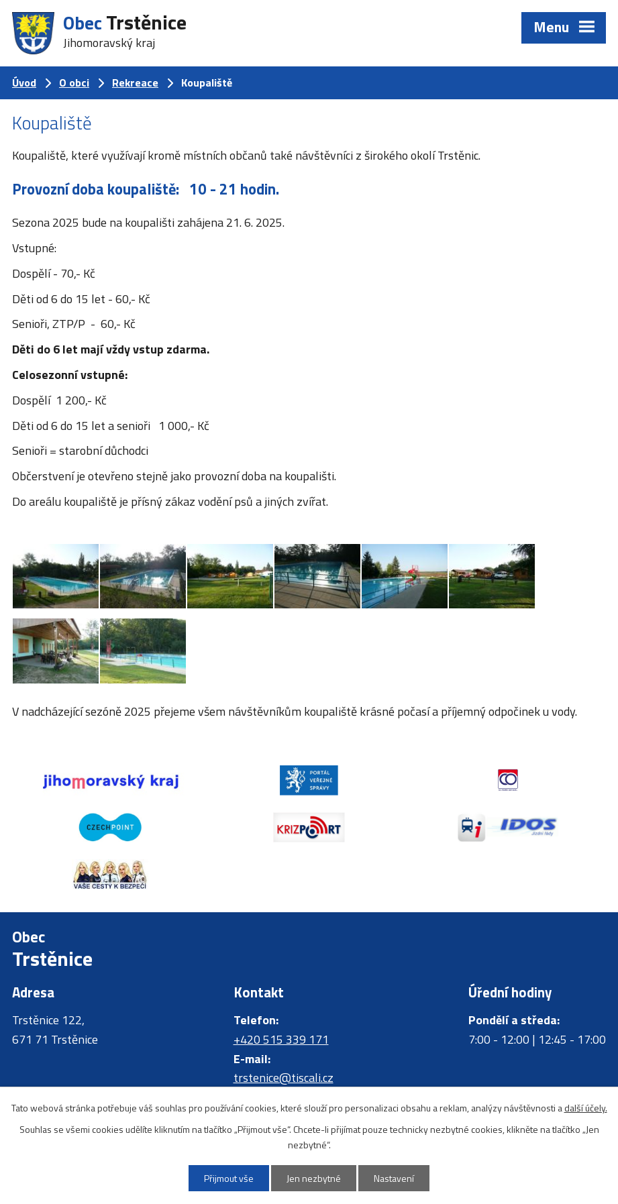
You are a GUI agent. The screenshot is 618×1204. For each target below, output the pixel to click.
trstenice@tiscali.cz (283, 1078)
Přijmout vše (229, 1178)
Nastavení (394, 1178)
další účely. (585, 1108)
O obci (74, 82)
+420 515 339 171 (281, 1039)
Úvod (24, 82)
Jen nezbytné (314, 1178)
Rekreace (135, 82)
